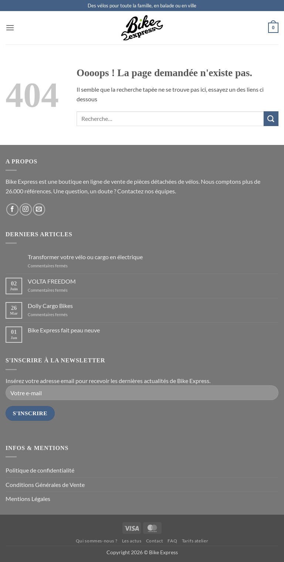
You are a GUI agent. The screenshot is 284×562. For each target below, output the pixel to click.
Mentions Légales (28, 498)
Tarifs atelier (195, 541)
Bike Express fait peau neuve (64, 330)
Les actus (132, 541)
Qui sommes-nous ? (96, 541)
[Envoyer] (271, 118)
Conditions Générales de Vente (45, 484)
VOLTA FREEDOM (52, 281)
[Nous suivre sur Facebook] (12, 209)
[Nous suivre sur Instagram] (26, 209)
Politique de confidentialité (40, 470)
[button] (10, 27)
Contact (154, 541)
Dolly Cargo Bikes (50, 305)
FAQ (172, 541)
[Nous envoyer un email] (39, 209)
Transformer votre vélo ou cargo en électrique (85, 256)
